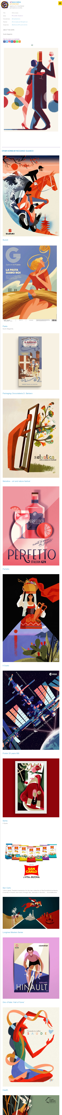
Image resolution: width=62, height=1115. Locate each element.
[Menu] (60, 3)
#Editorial (15, 25)
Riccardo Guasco (17, 15)
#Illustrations (16, 19)
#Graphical (24, 22)
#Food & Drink (22, 25)
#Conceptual (16, 22)
